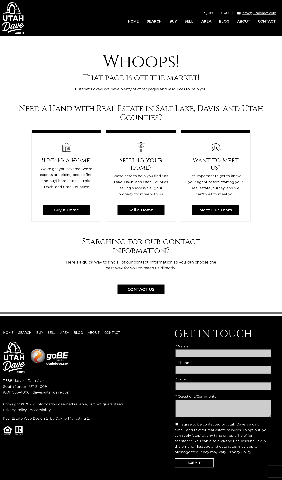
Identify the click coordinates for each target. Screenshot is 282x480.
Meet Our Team (215, 210)
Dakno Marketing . (72, 418)
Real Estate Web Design (25, 418)
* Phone (182, 363)
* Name (182, 346)
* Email (181, 379)
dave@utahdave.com (52, 392)
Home (133, 21)
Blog (224, 21)
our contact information (149, 262)
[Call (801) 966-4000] (218, 13)
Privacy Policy (15, 410)
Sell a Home (141, 210)
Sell (188, 21)
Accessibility (40, 410)
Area (206, 21)
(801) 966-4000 (16, 392)
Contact (267, 21)
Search (154, 21)
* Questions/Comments (195, 396)
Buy (173, 21)
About (243, 21)
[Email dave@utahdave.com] (256, 13)
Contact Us (141, 289)
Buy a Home (66, 210)
